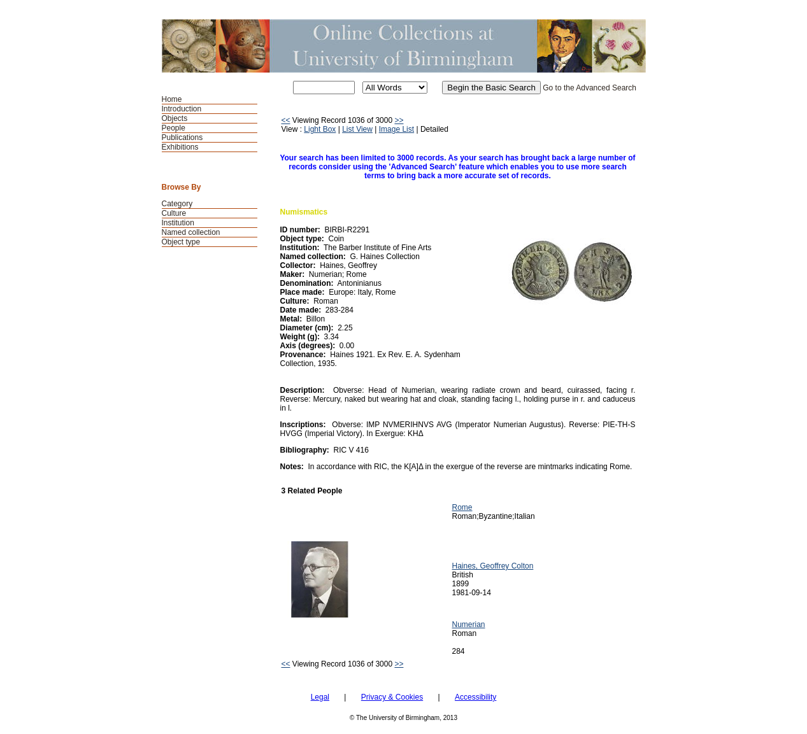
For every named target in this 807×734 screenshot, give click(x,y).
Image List (396, 129)
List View (357, 129)
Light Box (320, 129)
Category (177, 203)
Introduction (182, 108)
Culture (174, 213)
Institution (178, 222)
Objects (175, 118)
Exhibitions (180, 147)
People (173, 128)
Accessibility (475, 697)
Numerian (468, 624)
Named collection (191, 232)
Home (172, 99)
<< (286, 120)
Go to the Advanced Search (589, 87)
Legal (320, 697)
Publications (182, 137)
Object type (181, 241)
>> (398, 120)
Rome (462, 507)
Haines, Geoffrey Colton (493, 565)
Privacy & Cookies (392, 697)
